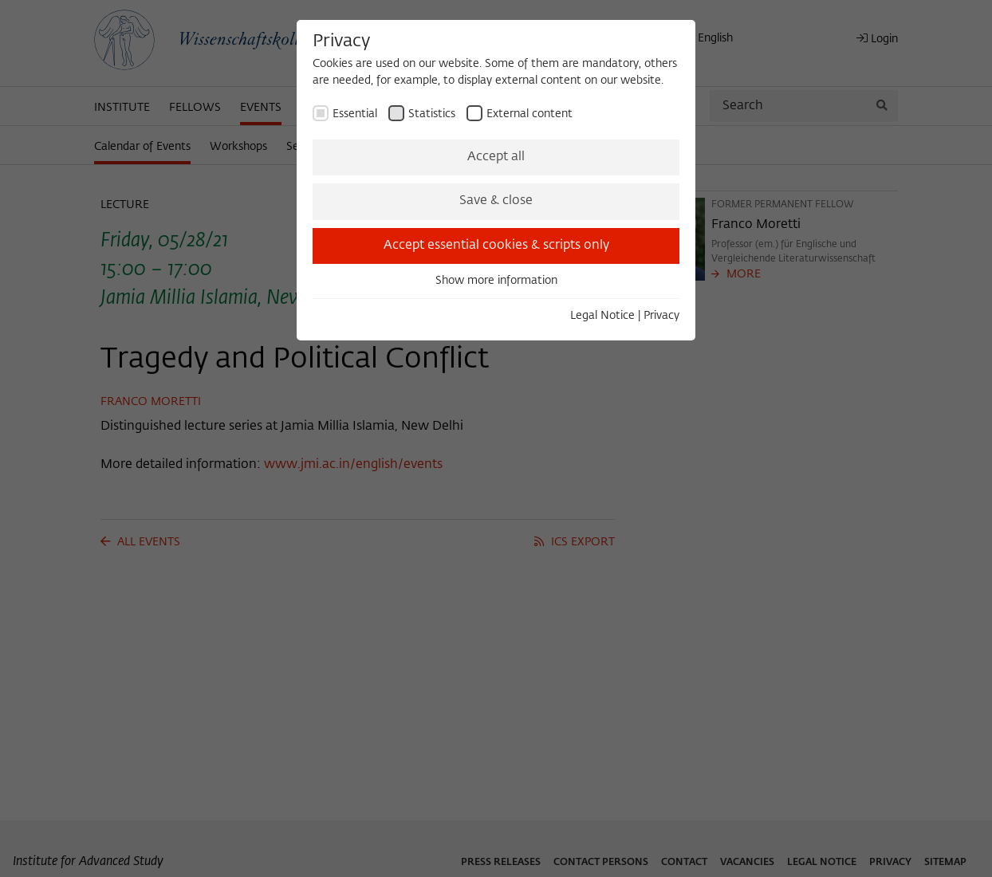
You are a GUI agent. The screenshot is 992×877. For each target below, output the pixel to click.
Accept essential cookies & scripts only (496, 245)
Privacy (661, 315)
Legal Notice (602, 315)
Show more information (496, 280)
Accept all (496, 157)
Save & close (496, 201)
